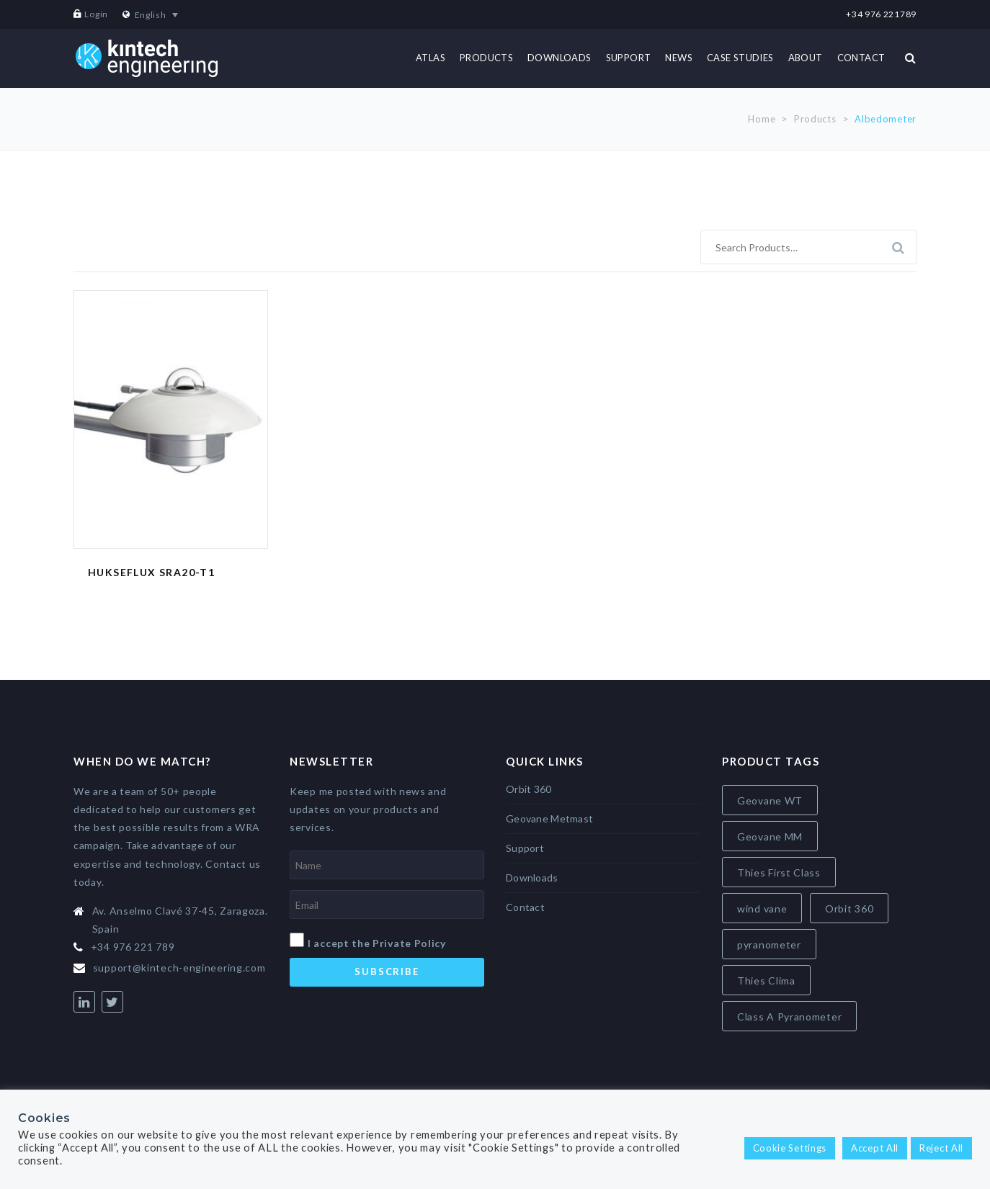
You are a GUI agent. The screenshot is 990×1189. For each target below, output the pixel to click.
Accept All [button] (874, 1148)
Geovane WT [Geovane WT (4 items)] (770, 800)
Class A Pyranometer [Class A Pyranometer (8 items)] (789, 1016)
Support (525, 848)
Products (815, 119)
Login (96, 14)
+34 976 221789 (881, 14)
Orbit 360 (529, 789)
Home (761, 119)
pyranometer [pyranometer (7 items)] (769, 944)
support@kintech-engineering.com (179, 967)
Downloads (532, 877)
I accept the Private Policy (377, 943)
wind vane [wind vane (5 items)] (762, 908)
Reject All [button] (941, 1148)
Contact (525, 907)
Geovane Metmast (549, 818)
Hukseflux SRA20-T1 (151, 572)
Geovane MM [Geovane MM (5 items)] (770, 836)
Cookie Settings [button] (790, 1148)
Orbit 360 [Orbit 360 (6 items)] (849, 908)
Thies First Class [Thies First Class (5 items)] (779, 872)
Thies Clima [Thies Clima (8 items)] (766, 980)
